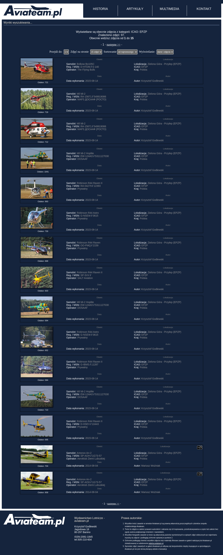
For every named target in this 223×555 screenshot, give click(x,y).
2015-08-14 (91, 80)
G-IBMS (85, 364)
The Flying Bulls (86, 69)
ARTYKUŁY (135, 9)
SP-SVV (85, 275)
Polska (143, 69)
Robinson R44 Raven (88, 242)
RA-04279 (86, 185)
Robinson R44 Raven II (89, 183)
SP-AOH (85, 455)
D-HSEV (85, 424)
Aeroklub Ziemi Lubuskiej (91, 458)
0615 (95, 215)
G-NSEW (86, 215)
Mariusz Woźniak (150, 465)
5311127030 (102, 156)
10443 (95, 424)
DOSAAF (83, 159)
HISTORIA (100, 9)
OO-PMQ (86, 245)
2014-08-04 (91, 465)
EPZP (144, 66)
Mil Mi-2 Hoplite (85, 153)
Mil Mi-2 (81, 93)
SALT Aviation (85, 278)
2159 (95, 245)
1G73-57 (97, 455)
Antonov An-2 (84, 453)
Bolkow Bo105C (86, 64)
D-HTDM (85, 66)
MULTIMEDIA (169, 9)
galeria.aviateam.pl (156, 543)
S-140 (95, 66)
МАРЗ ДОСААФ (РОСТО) (92, 99)
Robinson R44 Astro (88, 212)
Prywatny (83, 188)
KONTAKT (204, 9)
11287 (94, 364)
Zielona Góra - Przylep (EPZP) (164, 64)
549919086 (100, 96)
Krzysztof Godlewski (152, 80)
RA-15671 (86, 96)
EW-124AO (87, 156)
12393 (97, 185)
